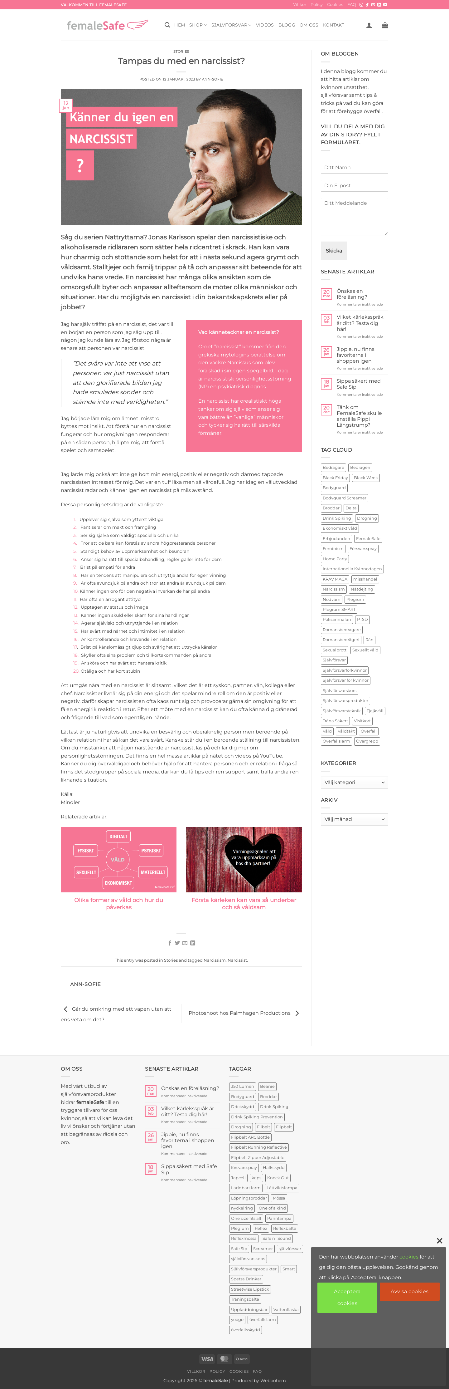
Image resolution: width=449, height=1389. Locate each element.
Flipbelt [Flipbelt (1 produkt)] (284, 1127)
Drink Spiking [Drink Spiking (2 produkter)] (274, 1106)
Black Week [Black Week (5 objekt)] (366, 477)
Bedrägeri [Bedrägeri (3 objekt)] (360, 467)
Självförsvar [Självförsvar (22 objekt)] (334, 660)
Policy (317, 4)
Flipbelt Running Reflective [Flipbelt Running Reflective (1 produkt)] (259, 1147)
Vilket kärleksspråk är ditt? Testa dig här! (360, 323)
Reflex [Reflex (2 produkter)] (261, 1228)
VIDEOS (265, 25)
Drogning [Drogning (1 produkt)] (241, 1127)
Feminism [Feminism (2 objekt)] (333, 548)
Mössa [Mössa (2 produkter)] (279, 1198)
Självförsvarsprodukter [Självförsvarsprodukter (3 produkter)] (254, 1269)
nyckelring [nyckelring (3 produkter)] (242, 1208)
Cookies (335, 4)
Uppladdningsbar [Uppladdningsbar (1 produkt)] (249, 1309)
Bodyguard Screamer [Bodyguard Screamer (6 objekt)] (344, 498)
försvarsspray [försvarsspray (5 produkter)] (244, 1167)
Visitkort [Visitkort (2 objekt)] (362, 721)
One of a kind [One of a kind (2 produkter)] (272, 1208)
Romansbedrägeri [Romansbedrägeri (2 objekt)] (341, 639)
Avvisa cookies (410, 1291)
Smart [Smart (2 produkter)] (288, 1269)
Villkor (299, 4)
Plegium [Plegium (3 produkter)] (240, 1228)
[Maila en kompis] (184, 943)
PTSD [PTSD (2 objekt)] (362, 619)
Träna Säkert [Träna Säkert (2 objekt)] (335, 721)
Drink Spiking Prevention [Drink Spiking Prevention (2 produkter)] (257, 1117)
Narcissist (237, 960)
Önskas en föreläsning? (352, 294)
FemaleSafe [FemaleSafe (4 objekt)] (368, 538)
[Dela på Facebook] (169, 943)
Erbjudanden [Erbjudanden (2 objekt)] (336, 538)
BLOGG (286, 25)
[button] (369, 25)
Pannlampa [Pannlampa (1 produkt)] (279, 1218)
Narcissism (215, 960)
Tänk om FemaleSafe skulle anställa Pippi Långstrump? (359, 416)
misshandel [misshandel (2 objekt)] (365, 579)
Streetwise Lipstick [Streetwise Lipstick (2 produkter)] (250, 1289)
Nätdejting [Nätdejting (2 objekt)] (362, 589)
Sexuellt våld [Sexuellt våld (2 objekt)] (365, 650)
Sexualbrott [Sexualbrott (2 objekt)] (334, 650)
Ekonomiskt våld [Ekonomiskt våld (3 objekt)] (340, 528)
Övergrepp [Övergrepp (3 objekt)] (367, 741)
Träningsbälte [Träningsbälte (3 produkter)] (245, 1299)
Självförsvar (231, 25)
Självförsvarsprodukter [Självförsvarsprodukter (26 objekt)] (345, 700)
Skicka (334, 251)
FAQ (351, 4)
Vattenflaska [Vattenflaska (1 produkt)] (286, 1309)
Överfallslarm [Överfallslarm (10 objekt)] (336, 741)
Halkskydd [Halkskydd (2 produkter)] (274, 1167)
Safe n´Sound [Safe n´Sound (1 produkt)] (277, 1238)
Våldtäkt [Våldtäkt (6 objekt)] (346, 731)
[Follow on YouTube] (385, 5)
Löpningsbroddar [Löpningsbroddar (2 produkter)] (249, 1198)
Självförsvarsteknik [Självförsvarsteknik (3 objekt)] (342, 711)
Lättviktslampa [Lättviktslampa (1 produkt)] (282, 1187)
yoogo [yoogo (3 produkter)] (237, 1319)
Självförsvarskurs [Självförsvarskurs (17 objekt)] (339, 690)
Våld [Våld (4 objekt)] (327, 731)
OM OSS (309, 25)
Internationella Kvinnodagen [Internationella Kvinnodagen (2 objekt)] (352, 569)
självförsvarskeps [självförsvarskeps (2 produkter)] (248, 1258)
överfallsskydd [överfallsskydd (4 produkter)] (245, 1330)
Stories (181, 51)
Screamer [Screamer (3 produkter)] (263, 1248)
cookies (408, 1257)
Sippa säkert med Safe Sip (359, 384)
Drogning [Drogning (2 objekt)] (367, 518)
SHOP (198, 25)
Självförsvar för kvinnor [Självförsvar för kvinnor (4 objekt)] (346, 680)
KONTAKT (334, 25)
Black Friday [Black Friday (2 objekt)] (335, 477)
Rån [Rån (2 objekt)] (369, 639)
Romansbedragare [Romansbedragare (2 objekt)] (342, 629)
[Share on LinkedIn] (192, 943)
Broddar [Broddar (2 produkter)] (268, 1096)
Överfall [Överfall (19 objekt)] (369, 731)
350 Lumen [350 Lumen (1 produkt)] (242, 1086)
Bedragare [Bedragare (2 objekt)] (333, 467)
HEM (179, 25)
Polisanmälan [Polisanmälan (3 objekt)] (337, 619)
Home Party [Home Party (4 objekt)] (335, 559)
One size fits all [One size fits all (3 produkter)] (246, 1218)
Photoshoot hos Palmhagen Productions (245, 1013)
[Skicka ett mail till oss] (373, 5)
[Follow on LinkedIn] (379, 5)
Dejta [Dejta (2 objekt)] (351, 508)
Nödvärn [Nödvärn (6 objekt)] (331, 599)
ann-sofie (212, 79)
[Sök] (167, 25)
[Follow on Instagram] (361, 5)
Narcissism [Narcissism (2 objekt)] (334, 589)
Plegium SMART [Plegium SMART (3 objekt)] (339, 609)
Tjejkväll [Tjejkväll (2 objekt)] (375, 711)
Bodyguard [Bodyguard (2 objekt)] (334, 487)
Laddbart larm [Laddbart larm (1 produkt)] (246, 1187)
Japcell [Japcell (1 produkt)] (238, 1177)
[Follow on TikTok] (367, 5)
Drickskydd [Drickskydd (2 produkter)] (242, 1106)
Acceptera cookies (347, 1297)
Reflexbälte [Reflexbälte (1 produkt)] (284, 1228)
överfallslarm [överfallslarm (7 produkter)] (262, 1319)
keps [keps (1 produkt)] (256, 1177)
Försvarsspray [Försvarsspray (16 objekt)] (363, 548)
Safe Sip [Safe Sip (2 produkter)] (239, 1248)
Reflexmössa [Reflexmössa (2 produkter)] (244, 1238)
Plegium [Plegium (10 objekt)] (355, 599)
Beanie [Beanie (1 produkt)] (267, 1086)
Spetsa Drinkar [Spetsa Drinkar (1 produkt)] (246, 1279)
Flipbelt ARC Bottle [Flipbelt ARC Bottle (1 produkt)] (250, 1137)
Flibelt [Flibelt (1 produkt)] (263, 1127)
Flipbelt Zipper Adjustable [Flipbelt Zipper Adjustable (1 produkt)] (257, 1157)
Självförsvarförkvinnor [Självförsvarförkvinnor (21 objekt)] (345, 670)
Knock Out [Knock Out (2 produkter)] (278, 1177)
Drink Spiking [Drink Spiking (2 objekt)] (337, 518)
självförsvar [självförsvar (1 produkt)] (290, 1248)
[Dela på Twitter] (177, 943)
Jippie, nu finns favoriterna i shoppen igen (355, 355)
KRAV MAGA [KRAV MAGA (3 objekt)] (335, 579)
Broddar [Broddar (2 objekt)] (331, 508)
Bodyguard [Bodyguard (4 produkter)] (242, 1096)
